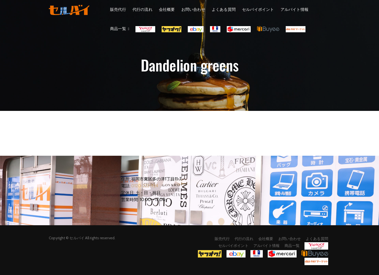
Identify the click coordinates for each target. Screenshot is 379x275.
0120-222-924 (144, 185)
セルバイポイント (258, 9)
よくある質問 (224, 9)
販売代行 (118, 9)
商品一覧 (118, 28)
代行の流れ (142, 9)
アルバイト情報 (294, 9)
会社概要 (167, 9)
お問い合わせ (193, 9)
